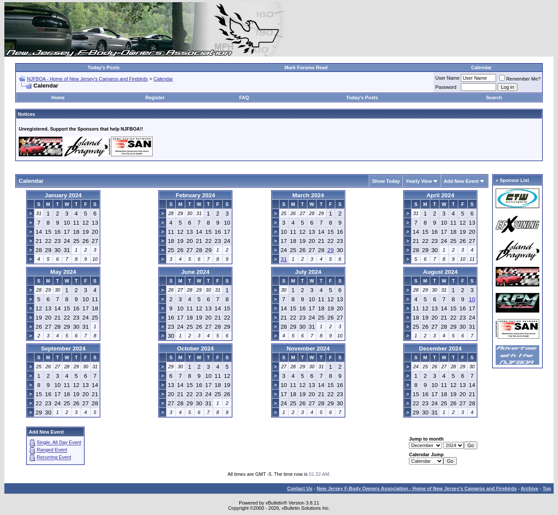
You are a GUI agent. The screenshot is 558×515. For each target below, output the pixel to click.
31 (283, 259)
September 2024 (63, 348)
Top (547, 488)
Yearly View (418, 181)
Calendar (481, 67)
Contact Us (299, 488)
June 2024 (195, 272)
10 (472, 299)
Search (494, 97)
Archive (529, 488)
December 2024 (440, 348)
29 (330, 250)
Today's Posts (103, 67)
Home (58, 97)
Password (446, 87)
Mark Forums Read (306, 67)
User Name (448, 78)
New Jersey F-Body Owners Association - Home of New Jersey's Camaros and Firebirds (416, 488)
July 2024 (308, 272)
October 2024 (195, 348)
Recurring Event (54, 457)
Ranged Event (52, 450)
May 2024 (63, 272)
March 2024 (308, 195)
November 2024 (308, 348)
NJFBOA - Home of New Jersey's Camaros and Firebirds (87, 78)
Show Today (386, 181)
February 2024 (195, 195)
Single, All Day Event (59, 442)
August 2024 (440, 272)
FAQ (244, 97)
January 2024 (63, 195)
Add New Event (461, 181)
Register (154, 97)
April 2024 (440, 195)
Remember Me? (520, 78)
